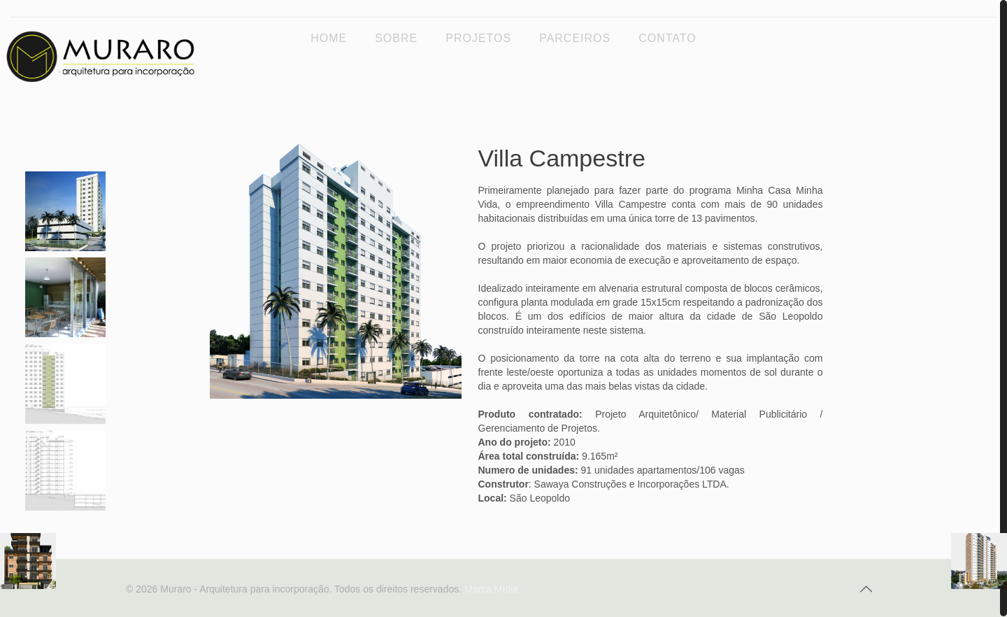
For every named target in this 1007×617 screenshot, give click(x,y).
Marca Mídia (491, 589)
